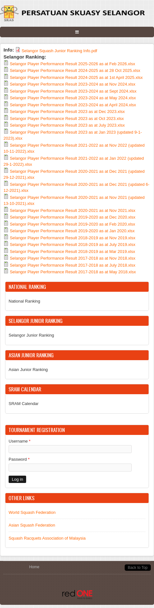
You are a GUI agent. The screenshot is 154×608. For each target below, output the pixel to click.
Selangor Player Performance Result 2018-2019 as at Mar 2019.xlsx (72, 251)
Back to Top (138, 567)
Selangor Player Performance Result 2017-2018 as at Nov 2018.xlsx (73, 258)
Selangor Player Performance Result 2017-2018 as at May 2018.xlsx (73, 271)
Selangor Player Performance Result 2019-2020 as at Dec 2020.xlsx (73, 217)
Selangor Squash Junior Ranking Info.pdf (59, 50)
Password (19, 459)
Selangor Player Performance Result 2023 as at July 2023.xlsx (67, 125)
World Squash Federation (32, 512)
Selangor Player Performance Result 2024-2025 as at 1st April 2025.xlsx (76, 77)
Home (34, 567)
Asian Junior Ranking (28, 369)
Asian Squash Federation (32, 525)
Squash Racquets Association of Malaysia (47, 538)
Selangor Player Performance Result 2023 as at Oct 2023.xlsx (67, 118)
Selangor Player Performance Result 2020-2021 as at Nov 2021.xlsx (73, 210)
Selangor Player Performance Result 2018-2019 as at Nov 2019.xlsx (73, 237)
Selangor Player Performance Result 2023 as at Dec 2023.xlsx (67, 111)
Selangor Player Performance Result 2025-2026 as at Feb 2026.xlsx (72, 63)
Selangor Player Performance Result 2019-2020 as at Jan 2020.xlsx (72, 230)
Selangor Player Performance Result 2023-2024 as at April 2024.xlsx (73, 104)
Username (20, 441)
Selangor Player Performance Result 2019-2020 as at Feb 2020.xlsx (72, 224)
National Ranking (24, 301)
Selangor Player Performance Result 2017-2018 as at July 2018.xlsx (73, 265)
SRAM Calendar (24, 403)
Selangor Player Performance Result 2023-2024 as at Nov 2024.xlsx (73, 84)
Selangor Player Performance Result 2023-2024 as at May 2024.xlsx (73, 97)
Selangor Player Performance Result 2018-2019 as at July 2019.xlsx (73, 244)
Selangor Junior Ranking (31, 335)
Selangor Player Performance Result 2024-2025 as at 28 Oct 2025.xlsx (75, 70)
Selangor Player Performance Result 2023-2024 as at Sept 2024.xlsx (73, 91)
